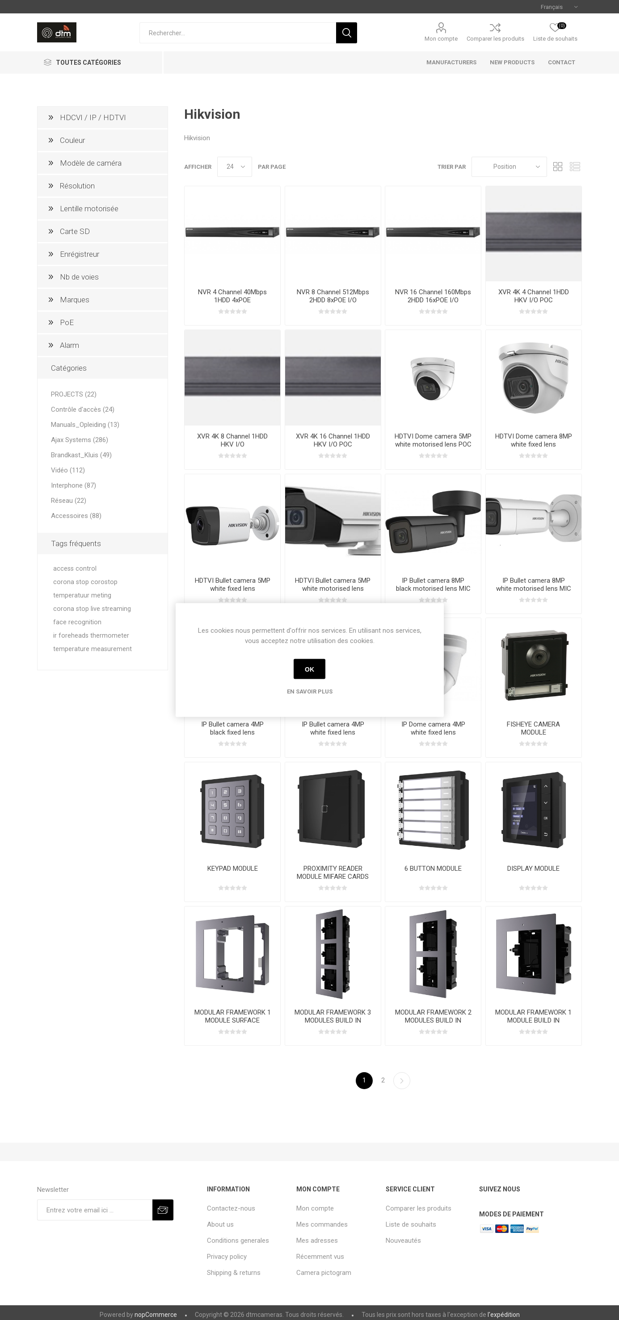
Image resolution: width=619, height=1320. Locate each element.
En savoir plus (310, 691)
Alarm (69, 345)
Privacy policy (227, 1257)
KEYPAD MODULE (232, 869)
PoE (67, 322)
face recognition (77, 622)
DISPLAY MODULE (533, 869)
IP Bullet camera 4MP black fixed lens (232, 728)
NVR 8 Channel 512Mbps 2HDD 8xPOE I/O (333, 296)
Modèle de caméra (91, 163)
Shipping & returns (234, 1273)
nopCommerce (156, 1314)
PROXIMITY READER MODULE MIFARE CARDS (333, 873)
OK (309, 669)
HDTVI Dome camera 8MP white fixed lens (533, 440)
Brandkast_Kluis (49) (81, 455)
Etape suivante (401, 1080)
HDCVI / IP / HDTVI (93, 117)
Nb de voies (79, 276)
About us (220, 1224)
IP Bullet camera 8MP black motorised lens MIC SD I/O (433, 588)
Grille (558, 167)
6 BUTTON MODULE (433, 869)
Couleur (72, 140)
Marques (74, 299)
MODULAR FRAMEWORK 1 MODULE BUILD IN (533, 1016)
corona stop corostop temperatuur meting (85, 588)
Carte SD (75, 231)
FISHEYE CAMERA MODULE (533, 728)
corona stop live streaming (92, 609)
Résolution (77, 185)
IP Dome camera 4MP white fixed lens (433, 728)
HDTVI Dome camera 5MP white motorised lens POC (433, 440)
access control (75, 568)
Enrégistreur (79, 254)
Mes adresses (317, 1240)
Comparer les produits (495, 38)
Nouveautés (403, 1240)
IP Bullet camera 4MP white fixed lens (333, 728)
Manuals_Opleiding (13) (85, 425)
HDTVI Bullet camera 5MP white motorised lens (333, 584)
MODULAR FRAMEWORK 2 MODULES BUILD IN (433, 1016)
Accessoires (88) (76, 516)
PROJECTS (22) (74, 394)
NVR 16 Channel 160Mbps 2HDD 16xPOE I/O (433, 296)
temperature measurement (92, 649)
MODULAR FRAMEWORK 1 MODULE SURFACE (232, 1016)
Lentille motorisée (89, 208)
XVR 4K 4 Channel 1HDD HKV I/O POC (533, 296)
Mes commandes (322, 1224)
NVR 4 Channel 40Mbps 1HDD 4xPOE (232, 296)
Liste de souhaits (411, 1224)
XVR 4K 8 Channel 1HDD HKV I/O (232, 440)
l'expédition (504, 1314)
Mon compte (441, 38)
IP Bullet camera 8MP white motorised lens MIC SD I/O (533, 588)
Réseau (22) (68, 501)
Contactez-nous (231, 1208)
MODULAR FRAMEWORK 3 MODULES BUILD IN (333, 1016)
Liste (575, 167)
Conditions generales (238, 1240)
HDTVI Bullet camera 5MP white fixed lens (232, 584)
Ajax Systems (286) (79, 440)
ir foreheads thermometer (91, 635)
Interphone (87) (73, 485)
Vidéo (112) (68, 470)
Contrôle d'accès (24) (82, 409)
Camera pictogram (323, 1273)
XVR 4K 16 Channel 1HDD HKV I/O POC (333, 440)
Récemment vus (320, 1257)
